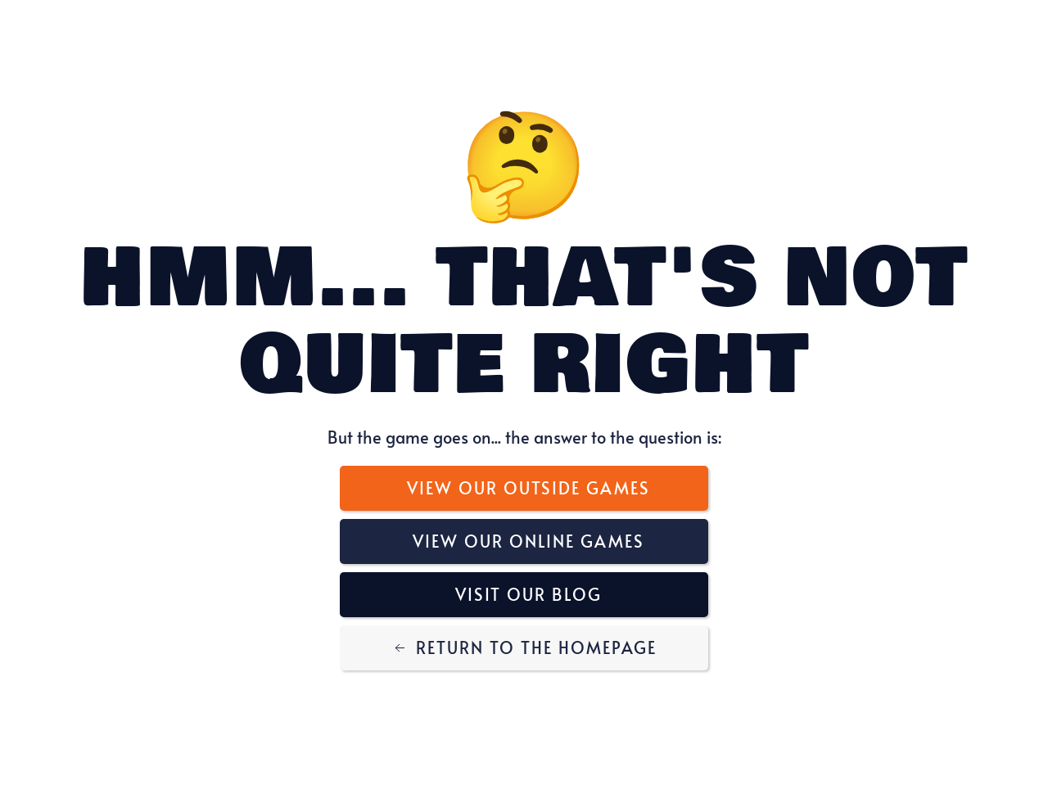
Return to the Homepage (524, 647)
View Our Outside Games (528, 487)
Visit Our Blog (528, 594)
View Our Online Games (528, 541)
